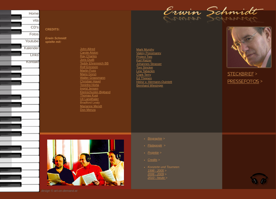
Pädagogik (155, 145)
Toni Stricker (144, 67)
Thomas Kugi (89, 95)
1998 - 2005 (156, 170)
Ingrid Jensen (89, 88)
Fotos (34, 34)
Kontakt (32, 62)
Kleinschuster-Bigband (95, 92)
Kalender (31, 48)
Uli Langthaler (89, 99)
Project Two (144, 56)
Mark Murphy (145, 49)
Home (34, 13)
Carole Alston (89, 52)
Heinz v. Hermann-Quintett (154, 81)
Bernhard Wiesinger (149, 85)
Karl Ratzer (144, 60)
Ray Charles (88, 56)
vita (36, 20)
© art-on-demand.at (64, 190)
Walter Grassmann (92, 77)
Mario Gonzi (88, 74)
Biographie (155, 138)
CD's (35, 27)
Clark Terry (143, 74)
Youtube (32, 41)
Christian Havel (90, 81)
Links (34, 55)
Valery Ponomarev (148, 53)
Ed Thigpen (144, 78)
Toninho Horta (89, 85)
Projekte (153, 152)
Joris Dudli (87, 59)
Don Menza (87, 109)
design (45, 190)
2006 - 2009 (156, 174)
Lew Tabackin (145, 71)
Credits (152, 159)
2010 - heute (157, 177)
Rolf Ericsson (89, 67)
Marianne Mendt (91, 106)
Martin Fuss (88, 70)
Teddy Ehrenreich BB (94, 63)
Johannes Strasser (149, 64)
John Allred (87, 49)
